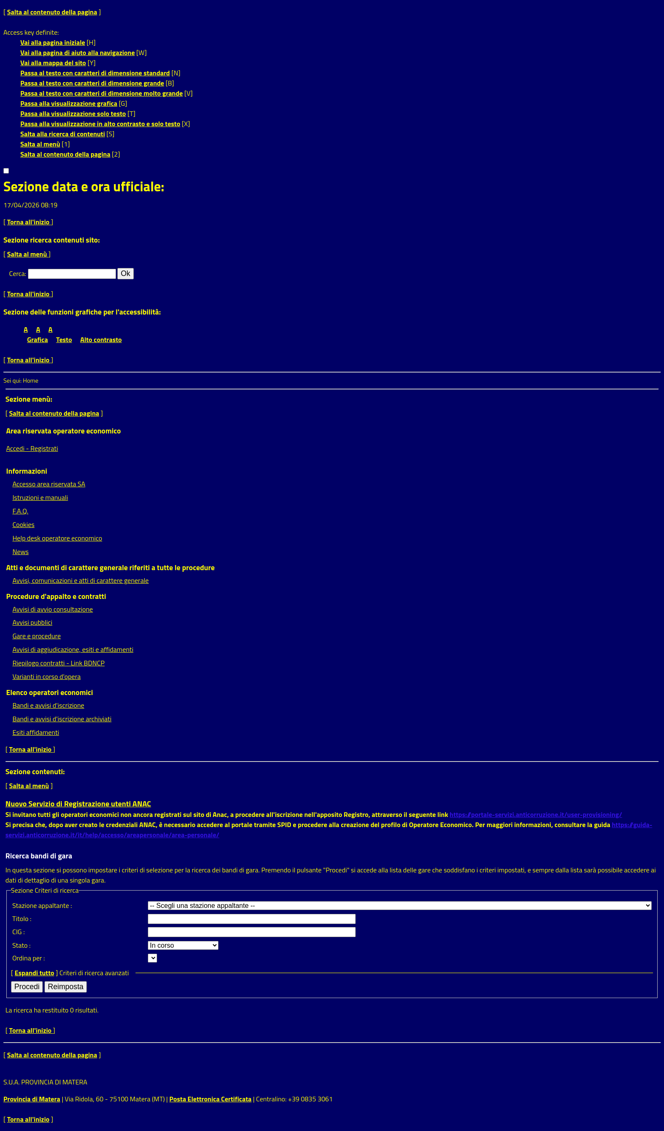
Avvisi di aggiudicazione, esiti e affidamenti (72, 649)
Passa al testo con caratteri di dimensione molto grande (101, 93)
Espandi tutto (34, 973)
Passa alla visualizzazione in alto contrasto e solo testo (100, 124)
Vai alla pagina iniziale (52, 42)
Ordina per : (28, 958)
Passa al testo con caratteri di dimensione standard (95, 73)
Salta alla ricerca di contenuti (62, 134)
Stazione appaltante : (42, 905)
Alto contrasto (101, 339)
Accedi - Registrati (32, 448)
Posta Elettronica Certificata (210, 1099)
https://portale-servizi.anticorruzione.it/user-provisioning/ (536, 814)
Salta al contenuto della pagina (52, 12)
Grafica (37, 339)
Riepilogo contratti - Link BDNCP (58, 663)
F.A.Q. (20, 511)
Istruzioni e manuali (40, 497)
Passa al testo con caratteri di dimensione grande (92, 83)
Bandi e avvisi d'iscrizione (48, 705)
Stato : (21, 945)
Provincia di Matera (31, 1099)
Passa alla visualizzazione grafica (68, 103)
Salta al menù (40, 144)
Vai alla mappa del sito (53, 63)
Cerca (17, 273)
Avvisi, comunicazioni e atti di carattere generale (80, 580)
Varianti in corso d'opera (46, 676)
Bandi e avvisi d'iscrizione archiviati (61, 719)
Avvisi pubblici (32, 622)
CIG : (18, 932)
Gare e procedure (36, 636)
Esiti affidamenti (35, 732)
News (20, 551)
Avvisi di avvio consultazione (52, 609)
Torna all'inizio (29, 222)
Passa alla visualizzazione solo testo (73, 113)
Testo (64, 339)
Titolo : (21, 918)
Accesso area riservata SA (48, 484)
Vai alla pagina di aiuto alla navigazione (77, 52)
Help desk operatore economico (57, 538)
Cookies (23, 524)
